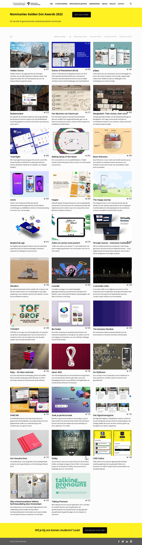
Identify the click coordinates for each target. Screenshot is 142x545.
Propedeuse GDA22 (110, 36)
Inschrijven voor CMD (95, 530)
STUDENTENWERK (61, 4)
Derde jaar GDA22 (95, 36)
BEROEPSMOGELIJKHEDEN (78, 4)
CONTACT (121, 4)
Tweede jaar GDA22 (125, 36)
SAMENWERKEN (94, 4)
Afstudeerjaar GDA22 (80, 36)
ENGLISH (112, 4)
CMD (51, 4)
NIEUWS (104, 4)
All (70, 36)
